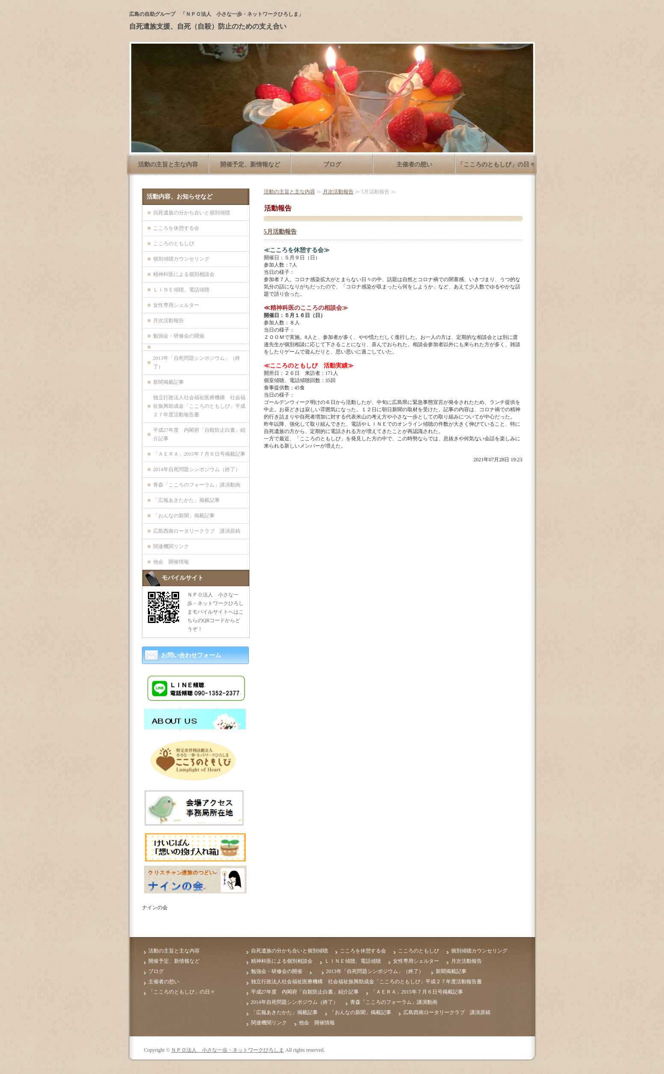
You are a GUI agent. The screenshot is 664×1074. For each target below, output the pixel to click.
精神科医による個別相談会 (184, 274)
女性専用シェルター (176, 305)
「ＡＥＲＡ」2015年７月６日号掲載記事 (199, 454)
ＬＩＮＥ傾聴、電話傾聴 (181, 290)
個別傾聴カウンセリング (181, 259)
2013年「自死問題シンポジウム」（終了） (196, 362)
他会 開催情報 (171, 562)
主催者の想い (414, 164)
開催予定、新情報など (250, 164)
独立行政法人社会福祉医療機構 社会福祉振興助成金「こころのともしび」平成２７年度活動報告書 (199, 406)
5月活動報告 (280, 231)
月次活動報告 (338, 192)
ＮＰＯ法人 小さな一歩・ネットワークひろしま (227, 1050)
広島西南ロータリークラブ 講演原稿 (196, 531)
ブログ (332, 164)
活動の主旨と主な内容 (168, 164)
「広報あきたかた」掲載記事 (186, 500)
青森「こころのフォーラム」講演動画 (196, 485)
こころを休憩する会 (176, 228)
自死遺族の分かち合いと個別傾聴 (191, 213)
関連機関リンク (171, 546)
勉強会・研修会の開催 (178, 336)
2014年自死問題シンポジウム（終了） (196, 469)
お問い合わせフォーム (191, 655)
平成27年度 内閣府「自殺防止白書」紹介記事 (199, 434)
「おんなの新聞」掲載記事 (184, 516)
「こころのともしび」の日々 (496, 164)
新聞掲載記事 (168, 382)
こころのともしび (173, 243)
